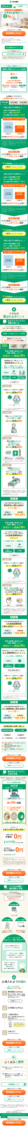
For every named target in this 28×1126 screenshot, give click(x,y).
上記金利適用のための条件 (14, 54)
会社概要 (8, 1111)
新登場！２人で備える (13, 334)
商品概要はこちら (14, 1084)
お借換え (20, 6)
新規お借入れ (6, 6)
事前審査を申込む (14, 33)
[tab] (4, 102)
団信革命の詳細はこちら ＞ (14, 89)
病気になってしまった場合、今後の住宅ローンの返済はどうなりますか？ (14, 1075)
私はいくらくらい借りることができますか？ (14, 1067)
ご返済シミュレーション (14, 167)
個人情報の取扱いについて (16, 1111)
